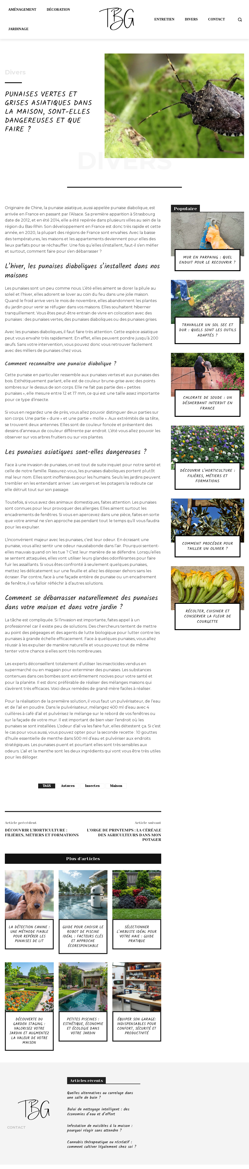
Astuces (68, 786)
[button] (239, 19)
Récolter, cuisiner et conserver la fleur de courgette (207, 621)
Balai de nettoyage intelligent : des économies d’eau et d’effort (98, 1116)
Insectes (92, 786)
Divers (15, 72)
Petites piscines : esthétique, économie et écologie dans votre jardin (83, 1028)
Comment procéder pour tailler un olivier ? (207, 551)
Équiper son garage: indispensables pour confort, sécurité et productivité (137, 1026)
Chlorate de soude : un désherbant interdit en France (207, 408)
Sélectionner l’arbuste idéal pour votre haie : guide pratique (136, 934)
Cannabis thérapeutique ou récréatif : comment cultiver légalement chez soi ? (101, 1149)
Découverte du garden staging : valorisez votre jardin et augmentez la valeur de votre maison (29, 1033)
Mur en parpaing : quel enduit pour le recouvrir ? (207, 262)
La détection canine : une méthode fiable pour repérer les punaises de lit (29, 934)
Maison (116, 786)
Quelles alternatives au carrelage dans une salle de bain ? (100, 1100)
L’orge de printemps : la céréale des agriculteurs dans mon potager (124, 835)
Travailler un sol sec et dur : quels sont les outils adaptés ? (207, 335)
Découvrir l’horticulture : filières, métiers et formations (42, 832)
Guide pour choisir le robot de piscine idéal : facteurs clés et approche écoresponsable (83, 936)
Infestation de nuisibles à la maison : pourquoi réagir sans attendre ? (100, 1132)
